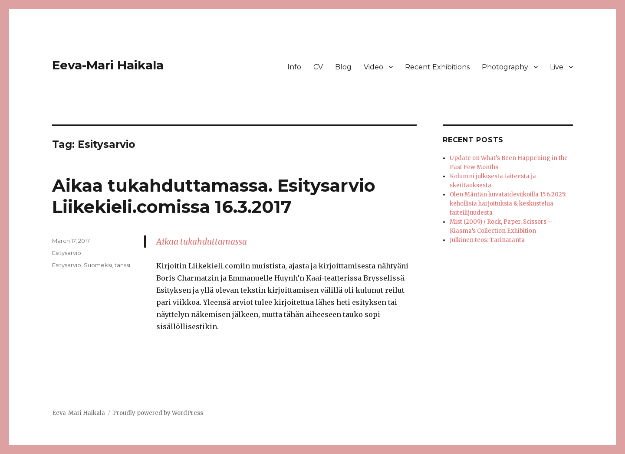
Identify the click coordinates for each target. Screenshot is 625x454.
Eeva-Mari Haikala (108, 65)
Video (373, 67)
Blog (343, 67)
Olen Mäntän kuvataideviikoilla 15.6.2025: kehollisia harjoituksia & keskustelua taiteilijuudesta (508, 203)
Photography (505, 67)
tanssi (122, 264)
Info (294, 67)
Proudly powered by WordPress (158, 413)
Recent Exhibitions (437, 67)
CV (318, 67)
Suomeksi (98, 264)
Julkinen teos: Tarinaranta (487, 240)
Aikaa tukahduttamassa (201, 241)
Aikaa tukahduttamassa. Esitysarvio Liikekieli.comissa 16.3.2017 (213, 196)
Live (556, 67)
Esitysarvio (66, 252)
